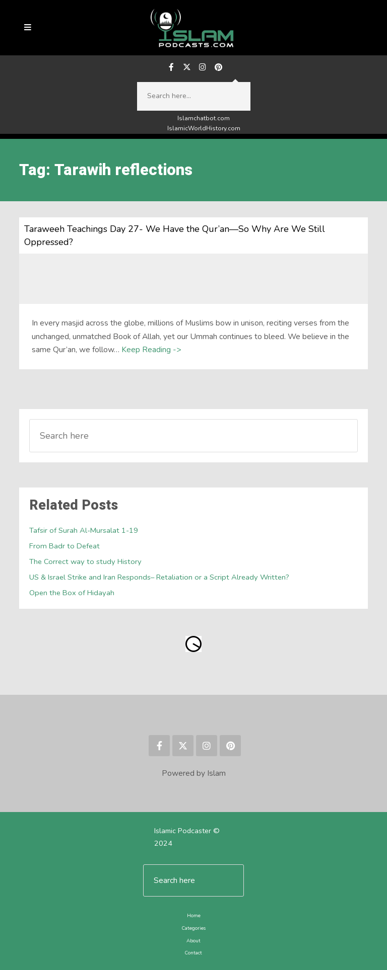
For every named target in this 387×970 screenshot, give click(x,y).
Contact (193, 952)
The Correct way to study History (85, 561)
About (193, 940)
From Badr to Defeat (64, 546)
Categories (194, 928)
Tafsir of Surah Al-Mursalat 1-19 (83, 530)
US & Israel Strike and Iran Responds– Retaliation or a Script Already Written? (159, 577)
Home (194, 915)
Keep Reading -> (151, 349)
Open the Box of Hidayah (71, 593)
